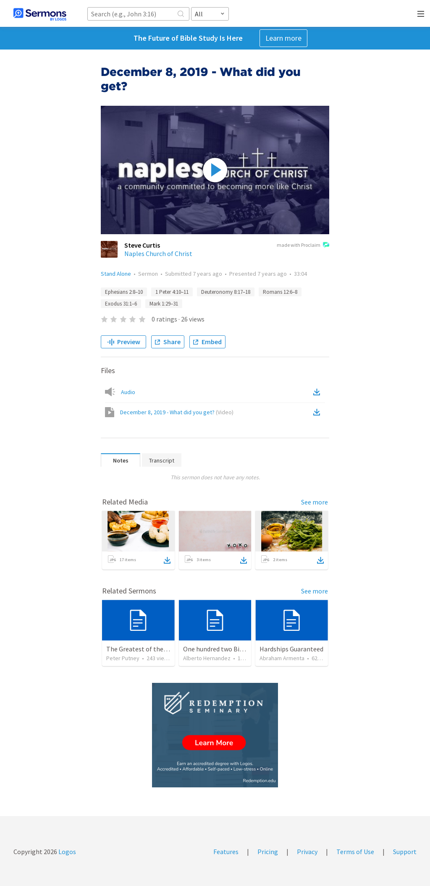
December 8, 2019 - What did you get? (176, 412)
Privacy (307, 851)
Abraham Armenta (282, 658)
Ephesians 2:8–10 (124, 291)
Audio (128, 392)
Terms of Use (355, 851)
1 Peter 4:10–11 (172, 291)
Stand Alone (116, 273)
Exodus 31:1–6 (121, 303)
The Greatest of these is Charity (152, 649)
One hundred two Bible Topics (226, 649)
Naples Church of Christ (158, 253)
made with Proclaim (303, 245)
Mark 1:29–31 (163, 303)
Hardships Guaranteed (291, 649)
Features (226, 851)
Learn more (283, 38)
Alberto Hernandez (207, 658)
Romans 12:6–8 (280, 291)
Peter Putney (122, 658)
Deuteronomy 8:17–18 (225, 291)
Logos (66, 851)
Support (405, 851)
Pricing (267, 851)
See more (314, 502)
